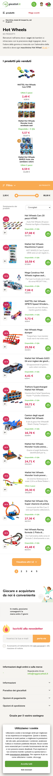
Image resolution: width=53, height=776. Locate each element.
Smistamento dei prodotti (10, 207)
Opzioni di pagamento (26, 698)
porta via (41, 638)
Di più (44, 47)
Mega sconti (34, 13)
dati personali (39, 646)
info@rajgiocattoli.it (38, 673)
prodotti (8, 12)
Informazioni (26, 682)
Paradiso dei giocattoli (26, 690)
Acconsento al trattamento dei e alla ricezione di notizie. (28, 647)
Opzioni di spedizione (26, 705)
